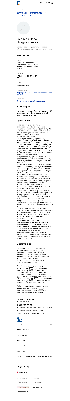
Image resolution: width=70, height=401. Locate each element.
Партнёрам (21, 340)
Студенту (35, 325)
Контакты (21, 351)
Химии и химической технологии (31, 101)
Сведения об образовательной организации (34, 356)
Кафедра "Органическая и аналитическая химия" (34, 94)
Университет (35, 335)
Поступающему (35, 330)
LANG (48, 3)
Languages (21, 346)
